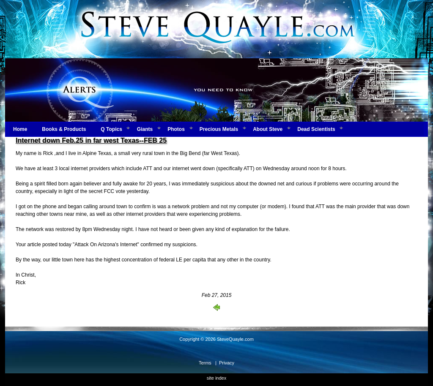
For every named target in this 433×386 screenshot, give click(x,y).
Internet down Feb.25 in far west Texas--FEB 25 (91, 140)
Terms (205, 362)
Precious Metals (219, 129)
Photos (176, 129)
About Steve (267, 129)
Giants (145, 129)
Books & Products (64, 129)
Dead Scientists (316, 129)
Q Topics (111, 129)
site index (216, 378)
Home (20, 129)
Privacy (226, 362)
